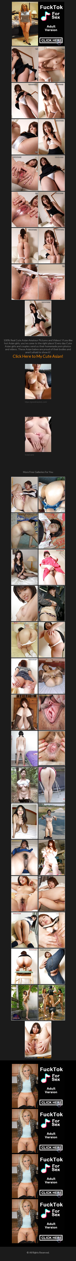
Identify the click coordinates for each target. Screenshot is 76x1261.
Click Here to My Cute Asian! (38, 356)
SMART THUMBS (44, 1058)
